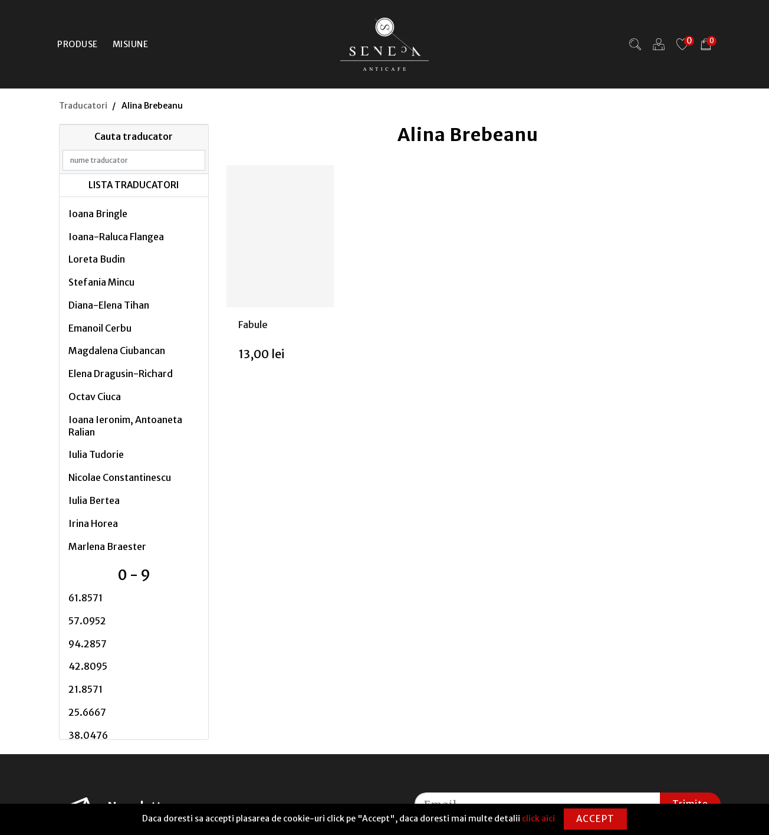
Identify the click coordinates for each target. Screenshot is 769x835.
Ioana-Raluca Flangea (116, 237)
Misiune (131, 44)
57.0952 (87, 621)
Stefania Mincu (101, 282)
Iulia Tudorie (96, 454)
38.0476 (88, 735)
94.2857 (87, 644)
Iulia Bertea (94, 500)
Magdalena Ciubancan (116, 350)
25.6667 (87, 712)
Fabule (253, 324)
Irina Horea (93, 523)
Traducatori (83, 105)
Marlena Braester (107, 546)
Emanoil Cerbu (100, 328)
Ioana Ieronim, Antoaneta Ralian (125, 426)
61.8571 (85, 598)
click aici (538, 818)
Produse (77, 44)
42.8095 (87, 666)
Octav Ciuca (94, 396)
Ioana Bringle (97, 214)
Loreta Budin (96, 259)
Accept (595, 818)
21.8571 (85, 689)
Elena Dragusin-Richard (120, 373)
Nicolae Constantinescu (119, 477)
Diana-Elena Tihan (108, 305)
